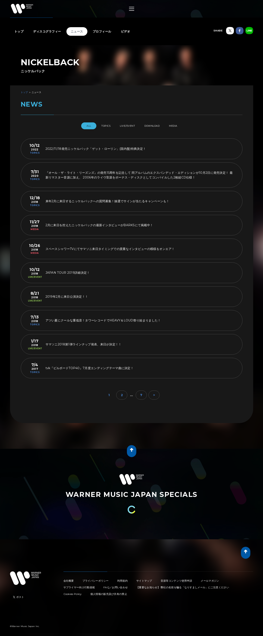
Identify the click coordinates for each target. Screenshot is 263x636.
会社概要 (68, 579)
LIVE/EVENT (126, 125)
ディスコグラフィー (47, 31)
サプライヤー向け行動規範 (79, 585)
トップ (19, 31)
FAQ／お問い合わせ (115, 585)
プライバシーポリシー (95, 579)
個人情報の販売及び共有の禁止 (108, 592)
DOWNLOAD (155, 125)
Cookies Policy (72, 592)
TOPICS (100, 125)
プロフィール (102, 31)
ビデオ (125, 31)
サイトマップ (144, 579)
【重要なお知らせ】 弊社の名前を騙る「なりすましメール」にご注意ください (182, 585)
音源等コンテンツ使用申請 (176, 579)
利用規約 (122, 579)
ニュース (77, 31)
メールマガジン (210, 579)
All (80, 125)
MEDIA (181, 125)
